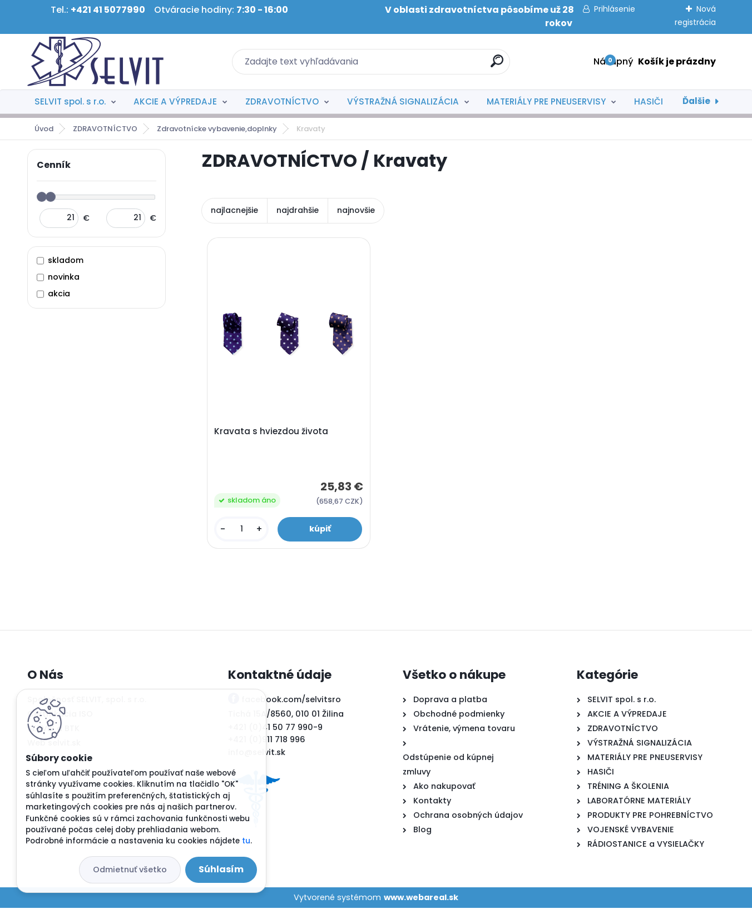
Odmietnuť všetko (130, 869)
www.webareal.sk (421, 898)
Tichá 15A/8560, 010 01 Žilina (286, 715)
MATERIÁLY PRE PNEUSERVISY (546, 101)
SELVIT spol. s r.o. (70, 101)
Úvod (43, 128)
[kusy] (242, 529)
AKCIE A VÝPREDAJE (175, 101)
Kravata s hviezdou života (272, 432)
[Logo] (95, 62)
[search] (497, 65)
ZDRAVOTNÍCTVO (282, 101)
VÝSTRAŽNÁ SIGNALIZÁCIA (403, 101)
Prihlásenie (614, 8)
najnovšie (356, 210)
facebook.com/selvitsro (291, 701)
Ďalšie (696, 101)
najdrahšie (297, 210)
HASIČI (648, 101)
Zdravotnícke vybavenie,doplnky (217, 128)
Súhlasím (221, 869)
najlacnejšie (234, 210)
